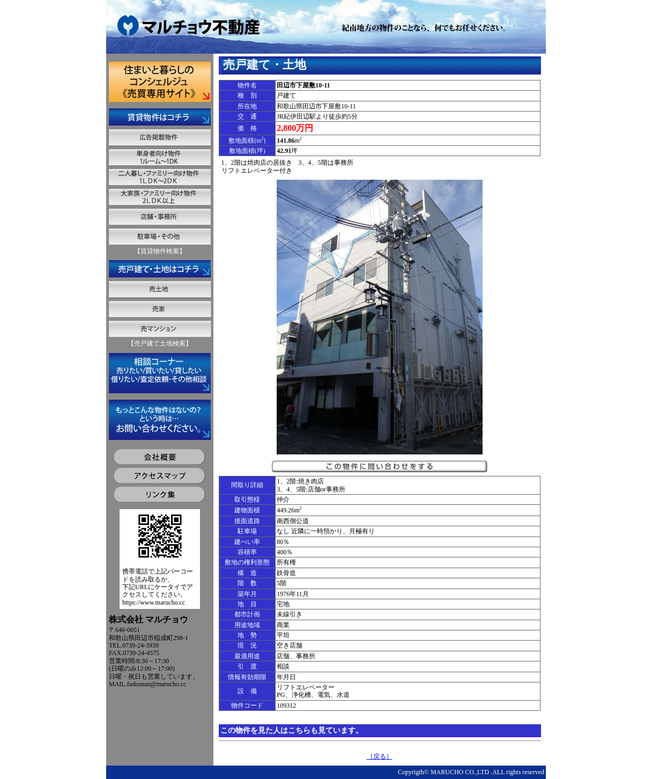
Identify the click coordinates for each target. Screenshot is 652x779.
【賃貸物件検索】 (160, 251)
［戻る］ (379, 756)
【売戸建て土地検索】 (160, 343)
